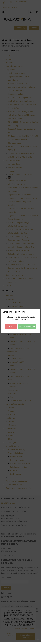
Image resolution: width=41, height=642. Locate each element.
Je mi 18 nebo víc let (27, 326)
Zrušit (11, 326)
